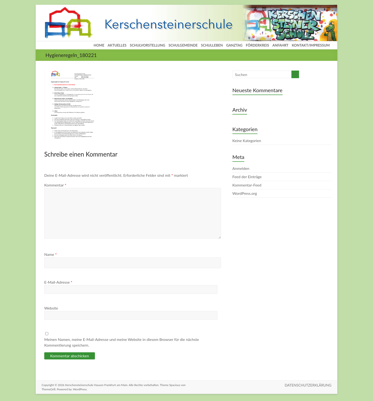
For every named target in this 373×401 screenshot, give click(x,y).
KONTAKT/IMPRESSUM (311, 45)
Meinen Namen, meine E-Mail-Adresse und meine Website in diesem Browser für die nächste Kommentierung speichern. (121, 342)
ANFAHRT (280, 45)
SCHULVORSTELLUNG (147, 45)
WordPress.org (244, 193)
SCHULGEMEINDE (182, 45)
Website (51, 308)
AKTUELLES (117, 45)
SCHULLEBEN (212, 45)
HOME (99, 45)
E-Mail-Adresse (58, 282)
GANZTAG (234, 45)
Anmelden (240, 168)
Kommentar (55, 185)
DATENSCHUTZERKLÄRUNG (308, 385)
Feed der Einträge (247, 176)
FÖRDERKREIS (257, 45)
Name (50, 254)
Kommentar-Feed (246, 185)
